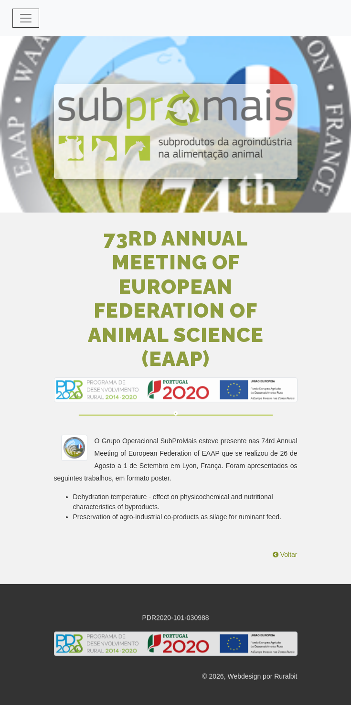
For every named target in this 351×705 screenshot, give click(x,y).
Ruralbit (285, 677)
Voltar (285, 554)
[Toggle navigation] (25, 18)
